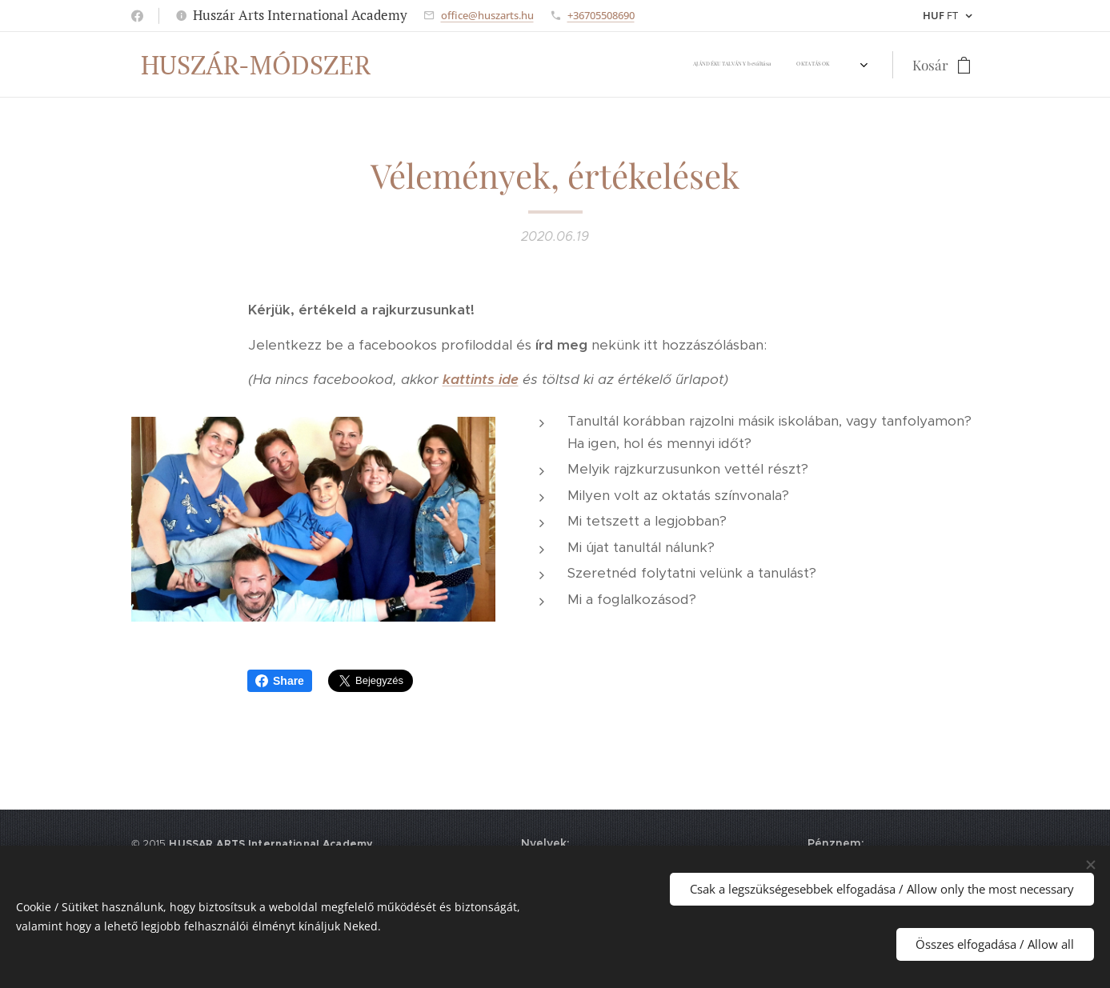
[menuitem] (416, 65)
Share (279, 680)
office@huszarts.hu (487, 15)
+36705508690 (601, 15)
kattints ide (480, 379)
